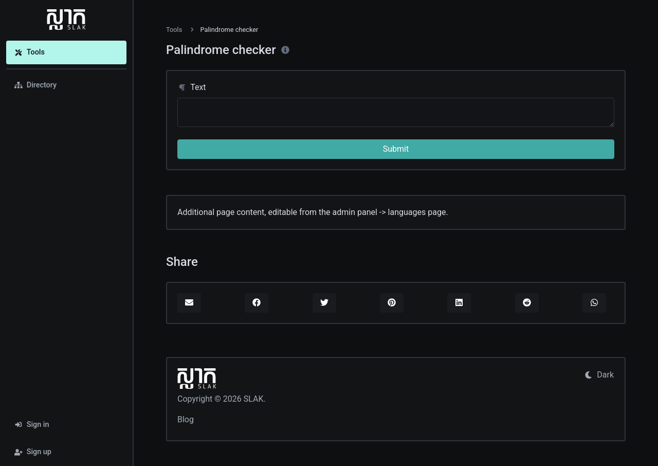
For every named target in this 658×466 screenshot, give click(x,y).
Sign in (31, 424)
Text (191, 87)
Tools (29, 52)
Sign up (32, 451)
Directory (35, 85)
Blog (185, 419)
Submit (396, 149)
